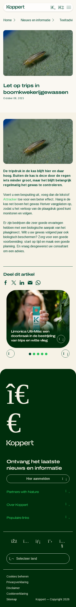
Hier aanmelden (47, 479)
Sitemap (11, 599)
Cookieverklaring (17, 593)
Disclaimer (13, 588)
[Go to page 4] (42, 354)
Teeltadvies (67, 20)
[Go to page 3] (38, 354)
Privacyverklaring (17, 582)
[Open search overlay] (53, 7)
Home (7, 20)
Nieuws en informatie (35, 20)
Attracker (10, 199)
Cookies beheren (17, 576)
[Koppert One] (61, 7)
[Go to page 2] (34, 354)
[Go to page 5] (46, 354)
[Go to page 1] (30, 354)
